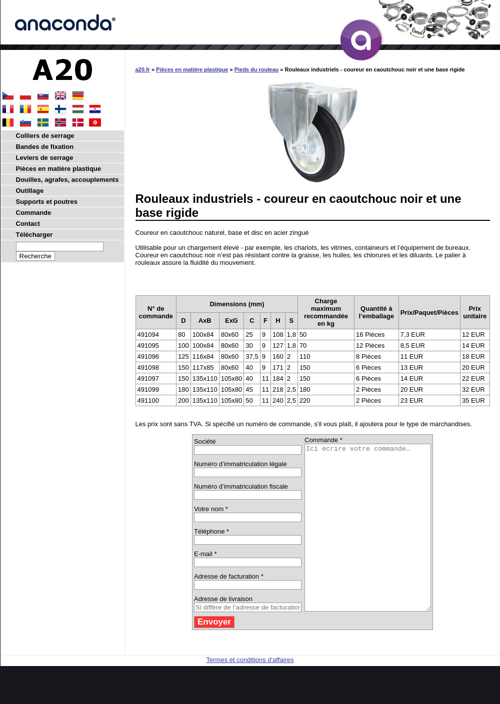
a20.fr (143, 69)
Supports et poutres (47, 201)
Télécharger (34, 234)
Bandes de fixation (45, 146)
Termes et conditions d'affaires (250, 693)
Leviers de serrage (45, 157)
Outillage (30, 190)
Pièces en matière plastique (192, 69)
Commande (34, 212)
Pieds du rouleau (256, 69)
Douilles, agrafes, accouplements (67, 179)
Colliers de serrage (45, 135)
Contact (28, 223)
